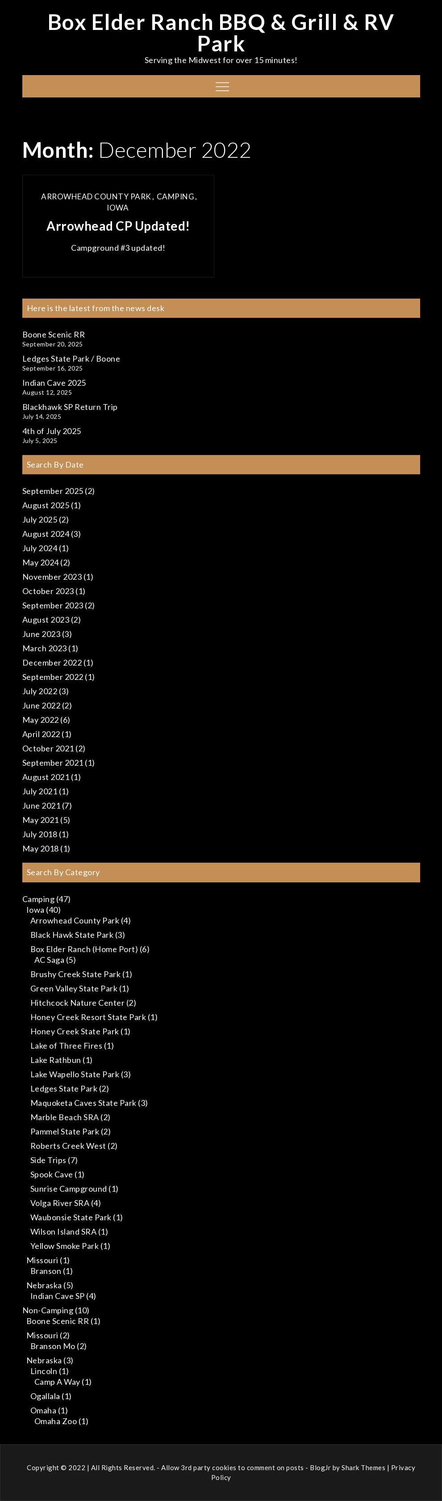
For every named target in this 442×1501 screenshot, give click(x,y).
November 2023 (52, 577)
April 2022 (41, 734)
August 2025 (46, 505)
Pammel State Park (65, 1131)
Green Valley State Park (74, 988)
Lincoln (44, 1371)
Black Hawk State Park (72, 935)
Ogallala (45, 1396)
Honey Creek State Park (74, 1031)
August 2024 (46, 534)
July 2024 (40, 548)
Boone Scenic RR (53, 334)
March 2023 (44, 648)
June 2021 (41, 805)
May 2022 (40, 720)
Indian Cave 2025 (54, 383)
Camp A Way (57, 1382)
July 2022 (40, 691)
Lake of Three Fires (66, 1045)
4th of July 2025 (51, 431)
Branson (46, 1271)
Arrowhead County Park (96, 196)
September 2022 (52, 677)
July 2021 (40, 791)
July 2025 (40, 519)
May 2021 (40, 820)
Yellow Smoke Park (64, 1246)
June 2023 (41, 634)
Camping (176, 196)
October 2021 (48, 748)
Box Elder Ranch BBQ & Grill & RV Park (221, 32)
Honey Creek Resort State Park (88, 1017)
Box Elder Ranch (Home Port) (84, 949)
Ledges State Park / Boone (71, 358)
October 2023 (48, 591)
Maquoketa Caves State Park (83, 1103)
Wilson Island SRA (63, 1231)
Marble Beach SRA (64, 1117)
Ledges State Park (64, 1088)
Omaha (43, 1410)
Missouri (42, 1260)
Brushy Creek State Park (75, 974)
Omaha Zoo (55, 1421)
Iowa (118, 207)
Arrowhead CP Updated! (118, 225)
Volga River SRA (60, 1203)
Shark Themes (364, 1467)
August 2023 (46, 619)
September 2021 (52, 762)
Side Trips (48, 1160)
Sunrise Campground (68, 1188)
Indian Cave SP (57, 1296)
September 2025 (52, 491)
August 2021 (46, 777)
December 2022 (52, 662)
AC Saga (49, 960)
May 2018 (40, 848)
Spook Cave (51, 1174)
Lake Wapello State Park (75, 1074)
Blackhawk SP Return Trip (70, 407)
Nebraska (44, 1285)
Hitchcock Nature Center (77, 1003)
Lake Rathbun (55, 1060)
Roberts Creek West (68, 1146)
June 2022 (41, 705)
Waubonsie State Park (71, 1217)
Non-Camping (48, 1310)
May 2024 (40, 562)
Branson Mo (52, 1346)
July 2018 (40, 834)
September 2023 (52, 605)
